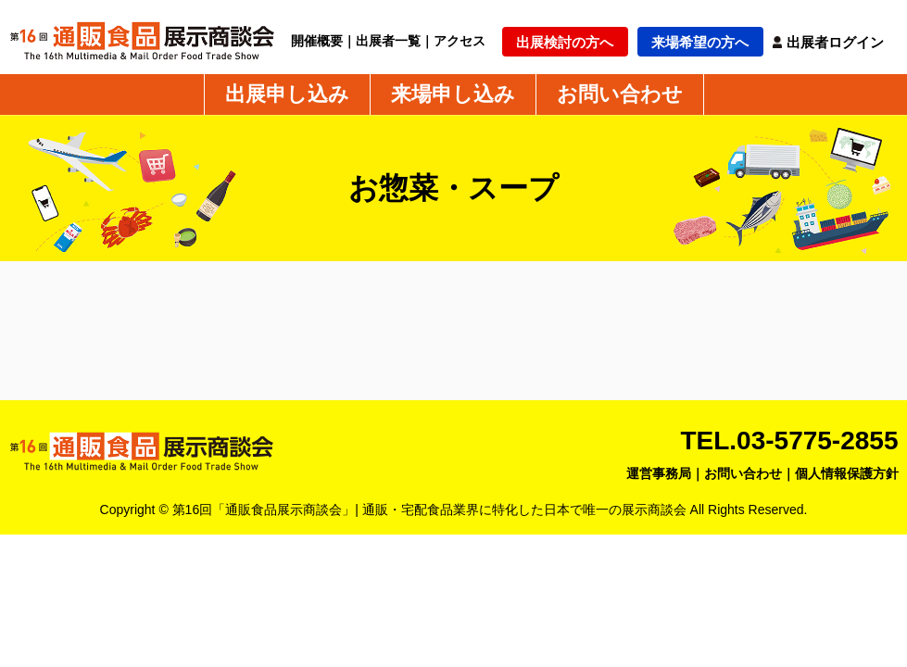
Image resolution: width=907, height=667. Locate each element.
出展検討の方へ (564, 42)
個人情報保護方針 (847, 473)
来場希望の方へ (700, 42)
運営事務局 (658, 473)
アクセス (459, 40)
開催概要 (317, 40)
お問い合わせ (620, 94)
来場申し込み (453, 94)
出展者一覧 (388, 40)
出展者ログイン (835, 42)
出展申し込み (287, 94)
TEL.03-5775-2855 (789, 440)
